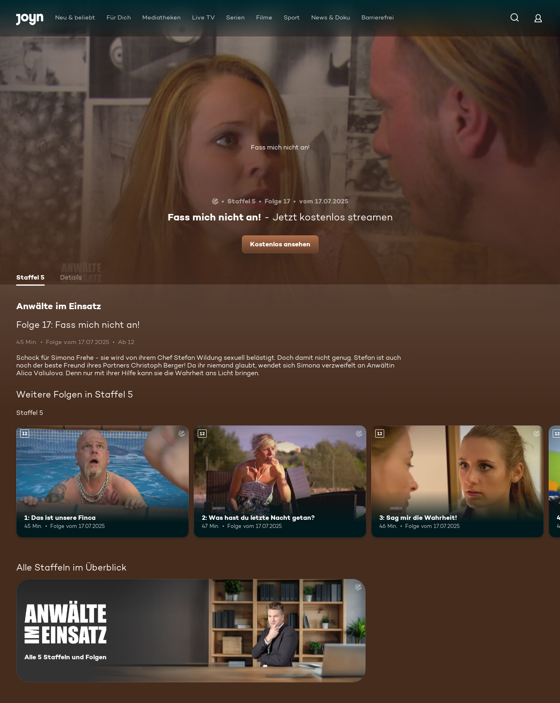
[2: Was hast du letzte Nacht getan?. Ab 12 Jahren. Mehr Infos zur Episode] (280, 481)
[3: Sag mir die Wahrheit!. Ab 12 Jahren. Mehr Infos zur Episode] (457, 481)
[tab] (30, 278)
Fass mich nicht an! (280, 147)
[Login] (538, 18)
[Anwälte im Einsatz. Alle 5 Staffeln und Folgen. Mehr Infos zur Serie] (190, 630)
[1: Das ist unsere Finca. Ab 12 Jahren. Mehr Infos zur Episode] (102, 481)
